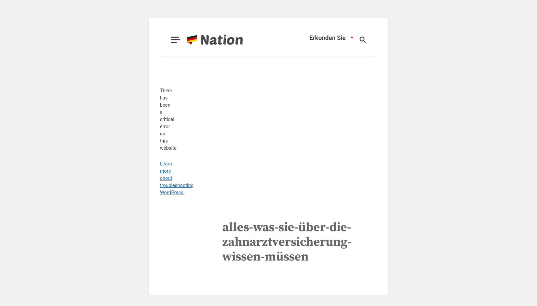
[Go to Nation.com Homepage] (207, 40)
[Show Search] (363, 40)
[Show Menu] (175, 40)
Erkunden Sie (327, 38)
